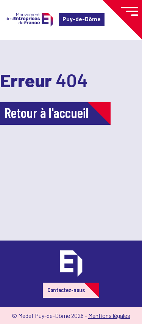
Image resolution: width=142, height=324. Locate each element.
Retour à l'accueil (47, 112)
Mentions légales (109, 315)
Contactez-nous (66, 289)
